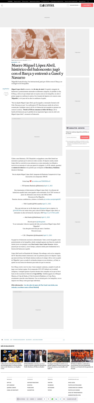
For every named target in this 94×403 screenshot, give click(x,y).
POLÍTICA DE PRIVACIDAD (74, 385)
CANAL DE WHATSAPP (12, 390)
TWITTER (50, 382)
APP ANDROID (10, 385)
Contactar (30, 379)
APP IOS (9, 382)
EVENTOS (29, 385)
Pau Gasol (6, 339)
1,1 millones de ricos (45, 1)
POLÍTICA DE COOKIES (74, 390)
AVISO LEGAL (71, 382)
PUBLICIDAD (30, 387)
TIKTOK (50, 390)
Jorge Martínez (6, 88)
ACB (11, 339)
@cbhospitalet (41, 222)
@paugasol (43, 208)
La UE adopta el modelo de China (57, 1)
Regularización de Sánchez (35, 1)
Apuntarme (84, 137)
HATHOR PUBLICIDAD (32, 382)
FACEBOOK (51, 385)
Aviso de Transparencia (75, 392)
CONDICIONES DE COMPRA (75, 387)
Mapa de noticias (17, 1)
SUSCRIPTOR (30, 390)
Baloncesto (14, 62)
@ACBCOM (17, 210)
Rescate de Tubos (82, 1)
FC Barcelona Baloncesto (19, 339)
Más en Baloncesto (7, 346)
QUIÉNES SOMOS (11, 387)
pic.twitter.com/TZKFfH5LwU (41, 181)
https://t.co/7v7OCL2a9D (51, 213)
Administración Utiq (74, 395)
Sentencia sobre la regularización (71, 1)
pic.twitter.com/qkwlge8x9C (52, 199)
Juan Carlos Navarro (38, 339)
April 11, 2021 (48, 186)
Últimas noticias (25, 1)
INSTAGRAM (51, 387)
